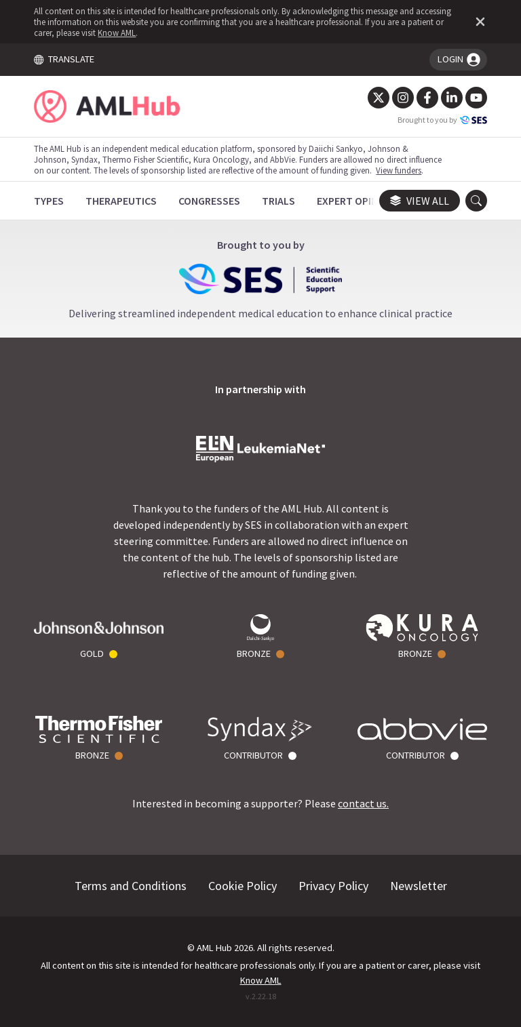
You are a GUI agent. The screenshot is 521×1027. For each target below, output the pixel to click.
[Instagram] (403, 97)
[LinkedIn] (452, 97)
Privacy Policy (333, 885)
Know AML (117, 32)
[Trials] (278, 201)
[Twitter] (378, 97)
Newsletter (418, 885)
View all (419, 200)
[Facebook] (427, 97)
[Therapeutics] (121, 201)
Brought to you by (442, 120)
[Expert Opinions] (359, 201)
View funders (398, 170)
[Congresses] (209, 201)
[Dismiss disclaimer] (477, 21)
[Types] (49, 201)
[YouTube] (476, 97)
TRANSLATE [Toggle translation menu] (64, 59)
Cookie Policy (242, 885)
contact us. (363, 803)
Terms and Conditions (131, 885)
